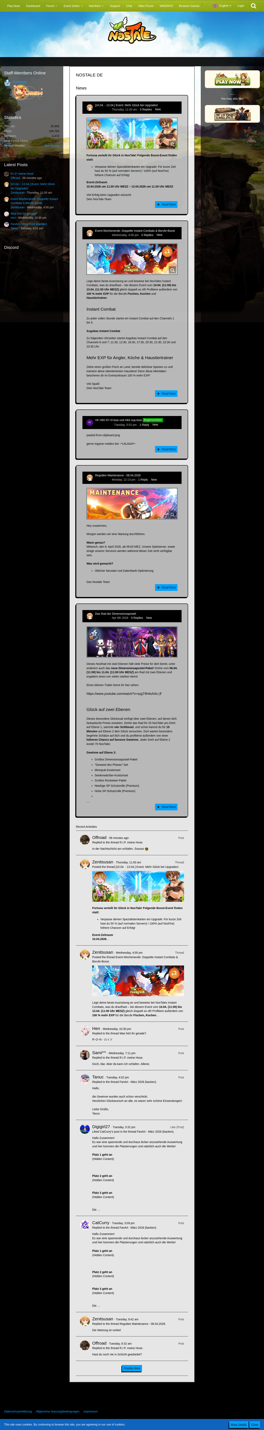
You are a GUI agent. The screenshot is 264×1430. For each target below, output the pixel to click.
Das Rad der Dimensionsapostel (115, 613)
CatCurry (100, 1222)
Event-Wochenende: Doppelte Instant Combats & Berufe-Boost (135, 230)
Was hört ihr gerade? (24, 213)
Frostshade (20, 82)
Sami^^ (99, 1052)
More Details (239, 1424)
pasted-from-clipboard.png (103, 435)
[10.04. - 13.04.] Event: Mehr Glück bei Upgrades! (126, 105)
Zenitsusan (17, 192)
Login (240, 5)
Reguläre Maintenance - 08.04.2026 (118, 475)
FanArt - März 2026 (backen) (29, 224)
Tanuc (14, 228)
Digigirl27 (101, 1126)
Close (254, 1424)
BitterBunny (51, 145)
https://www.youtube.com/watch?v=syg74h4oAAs (122, 693)
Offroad (15, 178)
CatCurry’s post (109, 1131)
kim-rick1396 (103, 424)
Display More (132, 1368)
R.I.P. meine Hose (22, 173)
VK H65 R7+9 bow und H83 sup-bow (118, 420)
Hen (13, 217)
